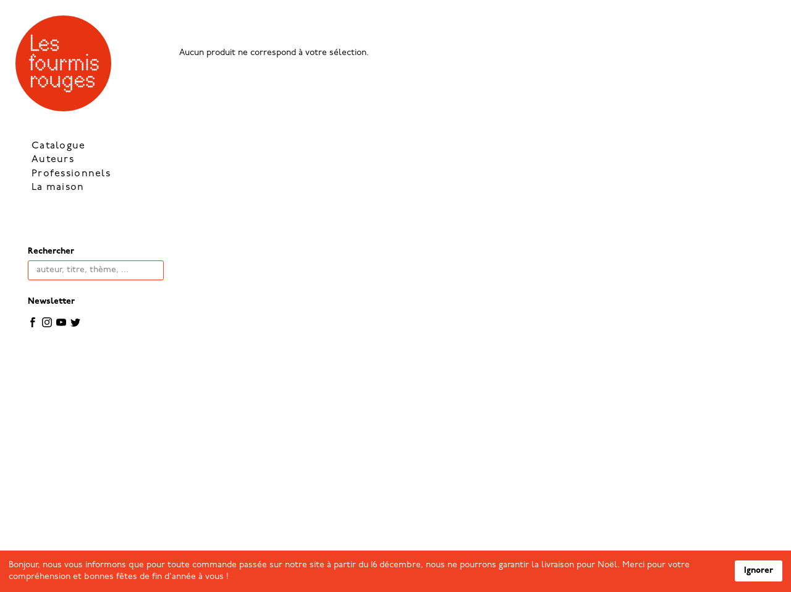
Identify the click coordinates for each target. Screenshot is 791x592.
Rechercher (51, 251)
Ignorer (758, 570)
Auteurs (53, 160)
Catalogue (59, 146)
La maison (58, 187)
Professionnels (71, 174)
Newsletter (51, 301)
